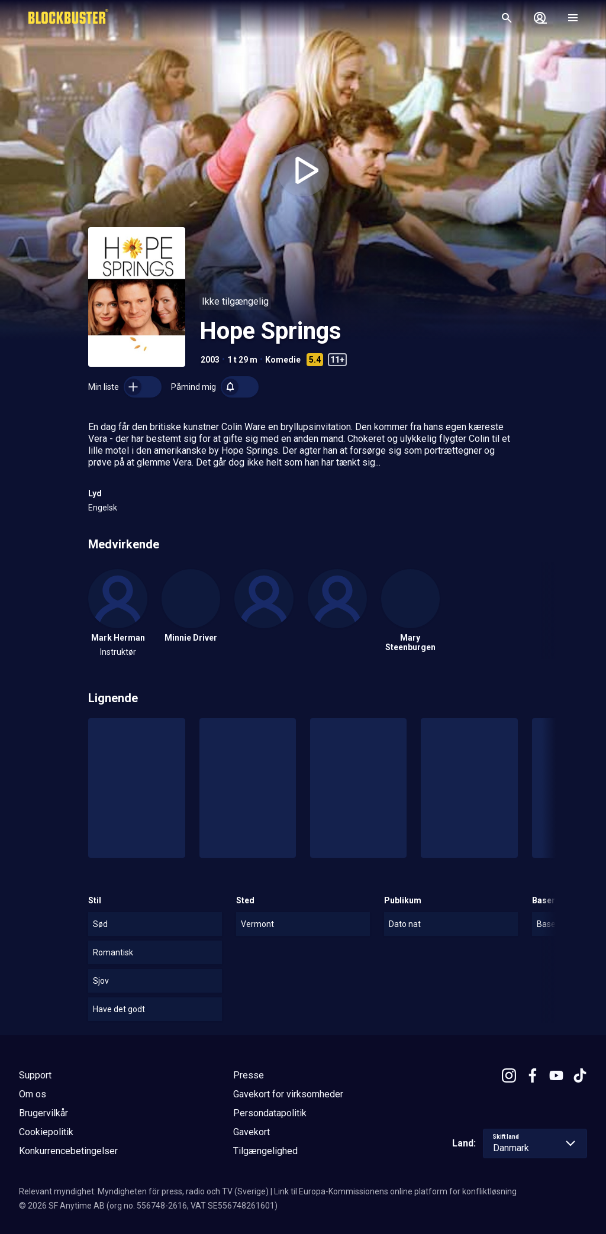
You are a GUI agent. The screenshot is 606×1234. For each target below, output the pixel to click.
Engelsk (102, 507)
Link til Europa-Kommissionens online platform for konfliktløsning (395, 1191)
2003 (210, 359)
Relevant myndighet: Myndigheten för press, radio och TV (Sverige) (144, 1191)
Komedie (283, 359)
